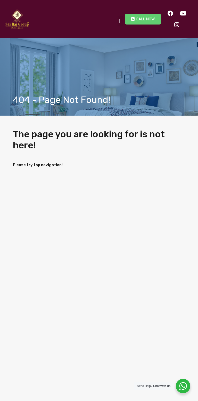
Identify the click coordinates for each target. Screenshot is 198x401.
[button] (120, 21)
